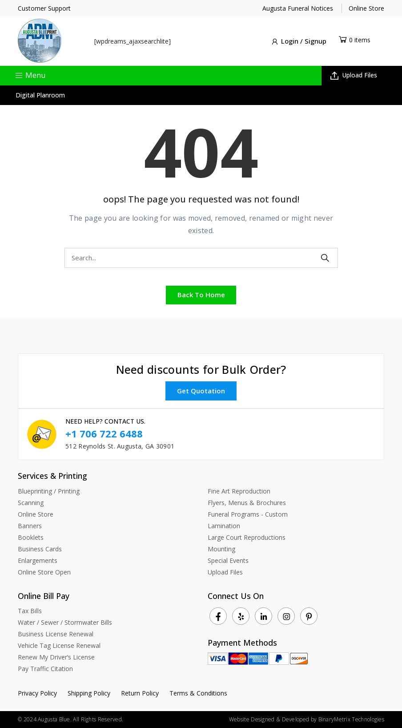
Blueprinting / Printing (49, 490)
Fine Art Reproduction (239, 490)
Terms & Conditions (198, 693)
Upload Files (353, 74)
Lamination (224, 525)
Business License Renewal (55, 634)
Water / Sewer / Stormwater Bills (65, 622)
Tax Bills (30, 611)
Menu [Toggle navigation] (30, 74)
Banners (30, 525)
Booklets (31, 537)
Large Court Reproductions (246, 537)
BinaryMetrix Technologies (351, 719)
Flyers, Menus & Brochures (247, 502)
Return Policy (140, 693)
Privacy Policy (37, 693)
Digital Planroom (40, 95)
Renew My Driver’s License (56, 657)
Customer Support (44, 8)
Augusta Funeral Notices (297, 8)
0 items (359, 40)
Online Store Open (44, 571)
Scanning (31, 502)
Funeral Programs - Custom (248, 514)
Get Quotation (201, 390)
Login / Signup (298, 41)
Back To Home (201, 294)
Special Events (228, 560)
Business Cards (40, 548)
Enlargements (37, 560)
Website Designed (252, 719)
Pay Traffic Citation (45, 668)
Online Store (366, 8)
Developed (296, 719)
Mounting (221, 548)
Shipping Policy (89, 693)
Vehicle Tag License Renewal (59, 645)
